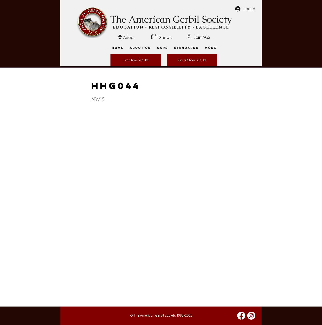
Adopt (129, 37)
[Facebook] (241, 316)
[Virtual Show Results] (192, 60)
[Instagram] (251, 316)
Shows (165, 37)
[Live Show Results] (135, 60)
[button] (210, 47)
